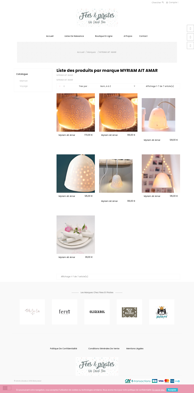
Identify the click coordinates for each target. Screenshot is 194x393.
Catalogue (22, 74)
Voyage (24, 86)
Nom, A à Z (118, 86)
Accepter (172, 390)
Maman (24, 81)
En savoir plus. (158, 390)
